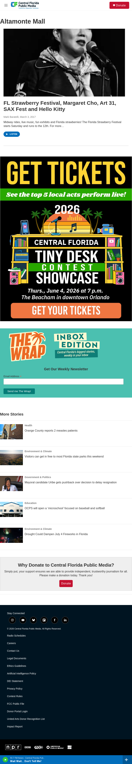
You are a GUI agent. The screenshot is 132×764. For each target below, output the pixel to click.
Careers (11, 643)
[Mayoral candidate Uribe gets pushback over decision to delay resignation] (11, 483)
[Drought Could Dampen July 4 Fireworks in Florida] (11, 535)
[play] (5, 759)
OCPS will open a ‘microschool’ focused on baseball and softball (65, 508)
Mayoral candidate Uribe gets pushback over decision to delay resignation (71, 482)
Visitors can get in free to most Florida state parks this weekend (64, 456)
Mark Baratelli (11, 117)
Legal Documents (16, 658)
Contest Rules (15, 696)
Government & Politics (38, 477)
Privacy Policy (14, 688)
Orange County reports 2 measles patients (51, 430)
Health (28, 425)
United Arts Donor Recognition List (26, 719)
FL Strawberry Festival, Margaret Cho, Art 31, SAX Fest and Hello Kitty (60, 106)
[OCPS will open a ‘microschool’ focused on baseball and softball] (11, 509)
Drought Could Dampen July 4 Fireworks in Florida (56, 534)
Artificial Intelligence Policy (21, 673)
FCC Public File (15, 704)
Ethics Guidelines (16, 666)
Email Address (12, 376)
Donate (121, 5)
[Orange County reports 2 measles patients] (11, 431)
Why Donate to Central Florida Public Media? (66, 565)
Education (31, 503)
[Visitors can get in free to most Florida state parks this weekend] (11, 457)
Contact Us (13, 651)
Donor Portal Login (17, 711)
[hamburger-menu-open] (6, 5)
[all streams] (127, 759)
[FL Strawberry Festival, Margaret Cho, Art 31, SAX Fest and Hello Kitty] (64, 62)
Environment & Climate (38, 451)
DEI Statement (15, 681)
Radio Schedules (16, 635)
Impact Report (15, 726)
